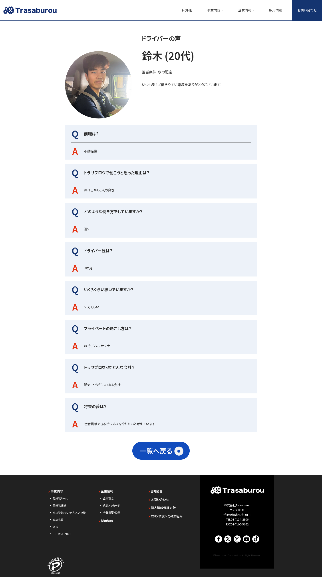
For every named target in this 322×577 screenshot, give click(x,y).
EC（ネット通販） (62, 531)
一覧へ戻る (156, 448)
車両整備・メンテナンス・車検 (69, 510)
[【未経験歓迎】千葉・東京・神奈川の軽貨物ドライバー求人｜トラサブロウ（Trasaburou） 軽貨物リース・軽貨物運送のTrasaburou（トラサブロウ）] (30, 10)
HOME (187, 10)
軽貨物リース (60, 495)
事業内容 (55, 488)
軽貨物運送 (59, 503)
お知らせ (155, 488)
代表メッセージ (111, 503)
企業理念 (108, 495)
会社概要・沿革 (111, 510)
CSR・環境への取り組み (166, 513)
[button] (222, 10)
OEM (55, 524)
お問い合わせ (307, 10)
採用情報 (275, 10)
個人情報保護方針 (162, 505)
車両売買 (58, 517)
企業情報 (106, 488)
